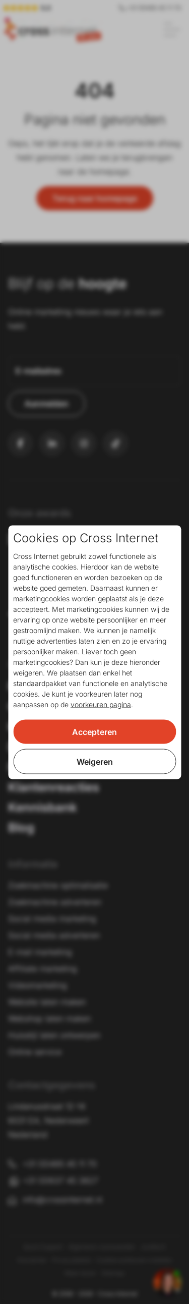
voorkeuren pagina (101, 704)
